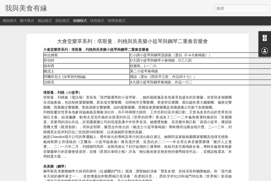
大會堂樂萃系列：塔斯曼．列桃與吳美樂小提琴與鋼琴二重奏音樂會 (132, 37)
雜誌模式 (45, 21)
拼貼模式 (62, 21)
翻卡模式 (27, 21)
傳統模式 (10, 21)
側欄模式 (80, 21)
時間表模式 (116, 21)
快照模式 (97, 21)
